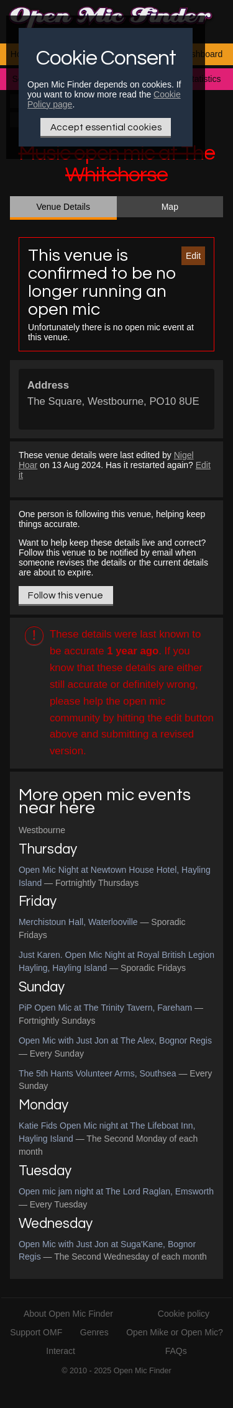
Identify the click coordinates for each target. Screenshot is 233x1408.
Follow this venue (65, 595)
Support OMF (36, 1332)
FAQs (176, 1351)
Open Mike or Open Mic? (174, 1332)
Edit (193, 256)
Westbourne (42, 830)
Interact (60, 1351)
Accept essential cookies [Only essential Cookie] (106, 127)
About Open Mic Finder (68, 1314)
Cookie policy (183, 1314)
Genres (94, 1332)
